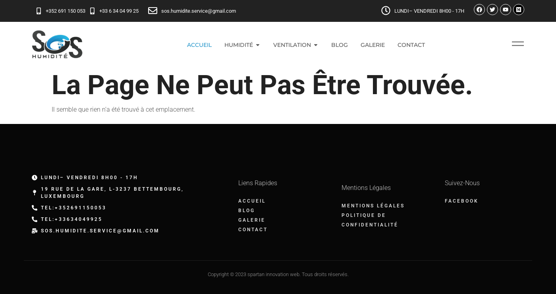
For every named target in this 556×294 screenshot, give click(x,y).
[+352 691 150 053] (39, 11)
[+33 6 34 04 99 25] (92, 11)
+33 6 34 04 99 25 (119, 11)
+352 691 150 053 (65, 11)
